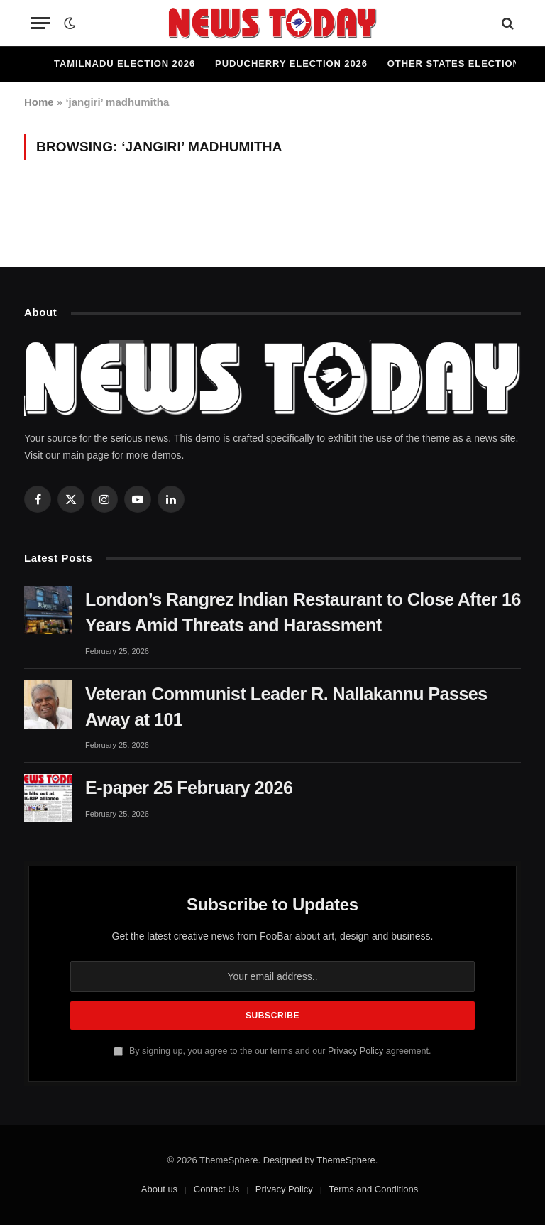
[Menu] (40, 23)
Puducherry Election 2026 (291, 63)
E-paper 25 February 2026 (188, 787)
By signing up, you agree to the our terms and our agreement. (272, 1051)
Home (39, 102)
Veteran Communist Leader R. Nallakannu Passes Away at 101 (286, 706)
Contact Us (216, 1189)
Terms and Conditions (373, 1189)
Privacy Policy (355, 1051)
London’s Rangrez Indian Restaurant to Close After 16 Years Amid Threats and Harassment (303, 612)
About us (159, 1189)
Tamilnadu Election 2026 (124, 63)
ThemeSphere (345, 1160)
